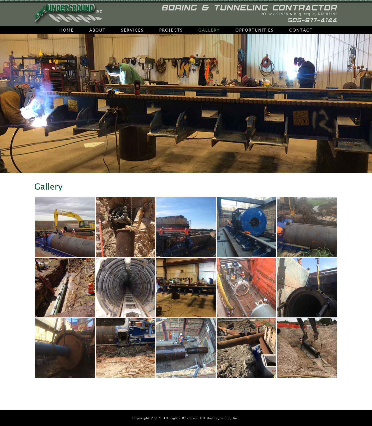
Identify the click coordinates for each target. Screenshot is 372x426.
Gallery (209, 30)
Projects (171, 30)
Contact (301, 30)
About (97, 30)
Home (66, 30)
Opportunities (254, 30)
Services (132, 30)
